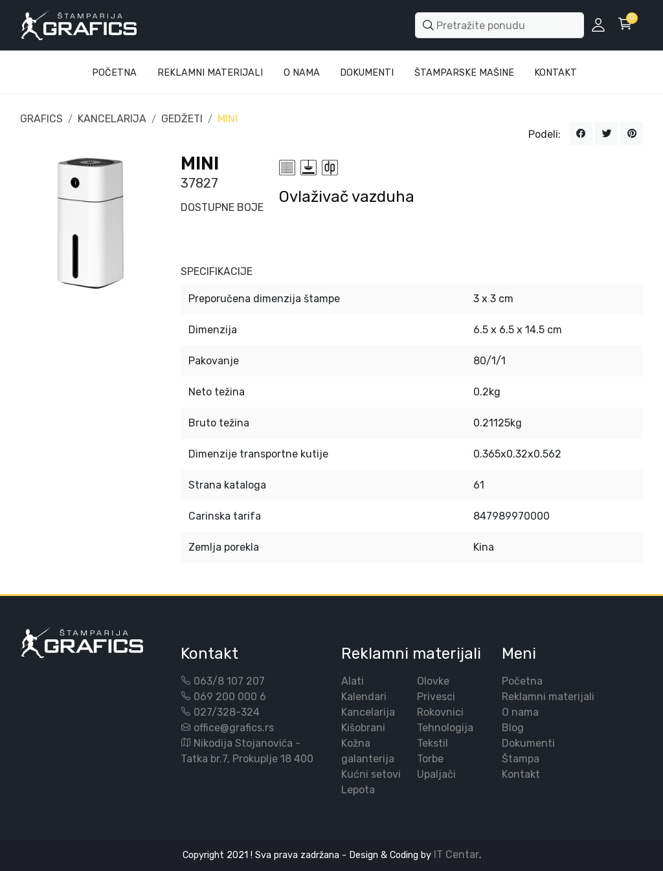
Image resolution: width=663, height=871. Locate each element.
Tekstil (432, 743)
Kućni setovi (371, 774)
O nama (520, 712)
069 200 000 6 (230, 696)
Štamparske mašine (464, 72)
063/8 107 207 (229, 681)
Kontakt (555, 72)
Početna (114, 72)
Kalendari (364, 696)
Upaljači (436, 774)
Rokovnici (440, 712)
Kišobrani (363, 728)
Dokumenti (367, 72)
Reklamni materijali (210, 72)
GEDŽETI (182, 119)
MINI (228, 119)
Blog (513, 728)
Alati (352, 681)
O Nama (302, 72)
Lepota (358, 790)
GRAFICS (41, 119)
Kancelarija (368, 712)
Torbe (430, 759)
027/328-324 (227, 712)
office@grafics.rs (234, 728)
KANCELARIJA (112, 119)
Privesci (436, 696)
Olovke (433, 681)
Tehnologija (445, 728)
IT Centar (456, 854)
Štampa (520, 759)
